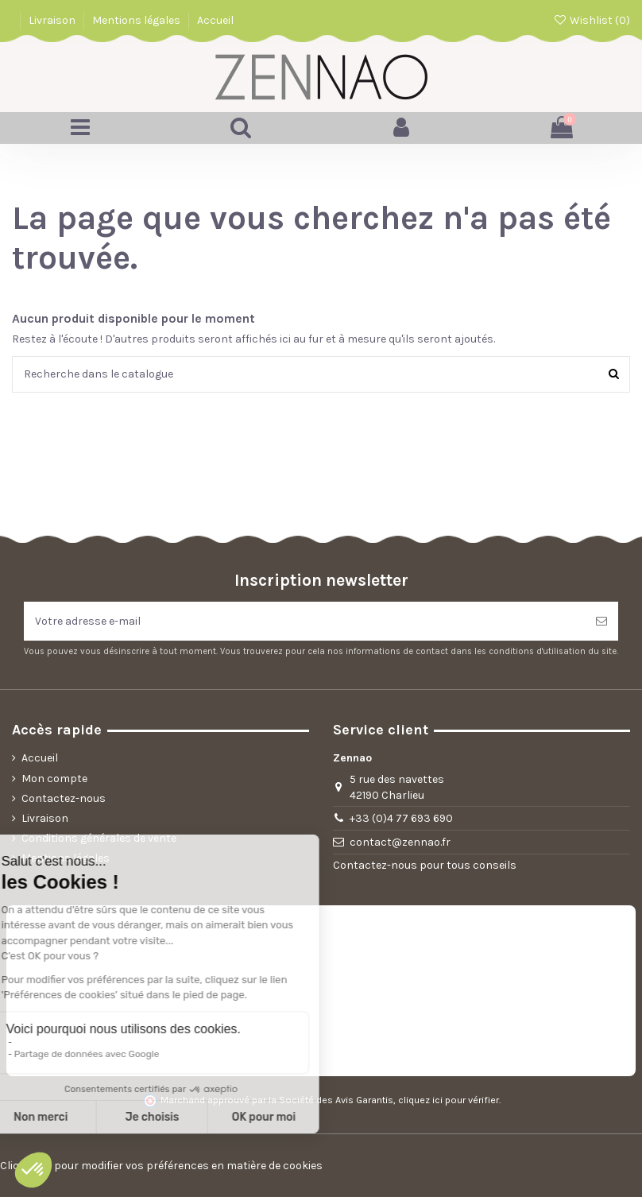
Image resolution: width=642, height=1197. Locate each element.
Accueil (215, 20)
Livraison (53, 20)
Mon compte (54, 778)
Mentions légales (137, 20)
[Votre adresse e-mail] (304, 621)
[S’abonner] (601, 621)
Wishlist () (591, 20)
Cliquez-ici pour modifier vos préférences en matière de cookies (161, 1165)
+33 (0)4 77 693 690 (401, 818)
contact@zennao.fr (400, 842)
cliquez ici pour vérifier (448, 1100)
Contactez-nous (63, 798)
